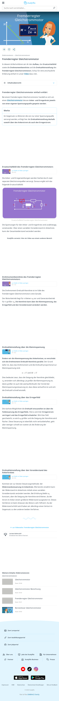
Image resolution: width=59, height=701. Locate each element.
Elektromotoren (7, 55)
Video (26, 74)
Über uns (8, 654)
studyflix (31, 2)
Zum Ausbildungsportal (14, 637)
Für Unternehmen (48, 654)
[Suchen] (54, 8)
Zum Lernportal (11, 630)
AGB (13, 685)
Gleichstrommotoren (22, 55)
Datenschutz (21, 685)
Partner (8, 659)
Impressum (5, 685)
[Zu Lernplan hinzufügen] (4, 49)
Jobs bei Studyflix (26, 654)
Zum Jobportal (11, 644)
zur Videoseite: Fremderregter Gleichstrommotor (29, 527)
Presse (51, 659)
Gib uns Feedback (52, 685)
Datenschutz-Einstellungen (36, 685)
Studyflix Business (29, 659)
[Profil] (56, 2)
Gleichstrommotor (15, 100)
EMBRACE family (33, 694)
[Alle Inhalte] (3, 2)
